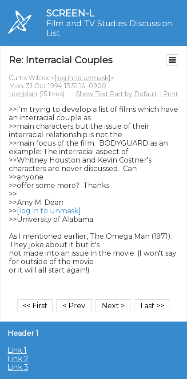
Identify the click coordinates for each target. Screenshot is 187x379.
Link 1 (17, 350)
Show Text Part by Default (116, 94)
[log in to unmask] (82, 78)
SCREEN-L (70, 13)
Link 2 (18, 359)
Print (170, 94)
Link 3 (18, 367)
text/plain (23, 94)
